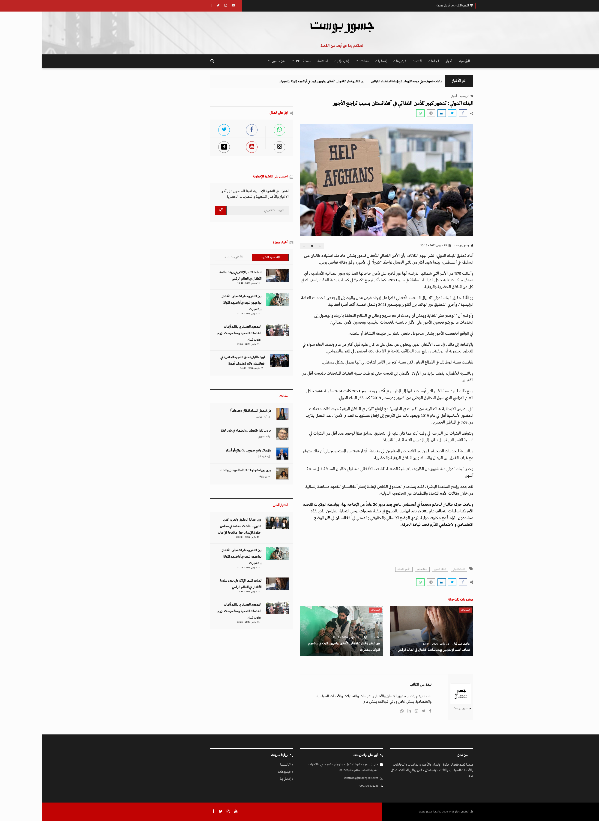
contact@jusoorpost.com (319, 778)
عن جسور (234, 61)
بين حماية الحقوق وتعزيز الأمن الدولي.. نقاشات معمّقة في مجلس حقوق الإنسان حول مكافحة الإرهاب (197, 526)
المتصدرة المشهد (228, 257)
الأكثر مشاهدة (191, 257)
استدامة (280, 61)
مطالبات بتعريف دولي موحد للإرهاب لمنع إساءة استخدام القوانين (355, 82)
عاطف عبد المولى (419, 644)
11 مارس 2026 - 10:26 (206, 344)
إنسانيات (338, 61)
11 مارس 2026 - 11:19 (304, 637)
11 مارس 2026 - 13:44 (394, 644)
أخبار (407, 61)
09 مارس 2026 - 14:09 (209, 368)
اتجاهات (391, 61)
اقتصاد (375, 61)
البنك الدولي (416, 569)
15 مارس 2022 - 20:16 (393, 245)
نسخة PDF (258, 61)
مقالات (319, 61)
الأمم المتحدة (361, 569)
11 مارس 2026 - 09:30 (205, 537)
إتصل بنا (243, 779)
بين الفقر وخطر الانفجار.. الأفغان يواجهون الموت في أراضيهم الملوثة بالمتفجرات (269, 82)
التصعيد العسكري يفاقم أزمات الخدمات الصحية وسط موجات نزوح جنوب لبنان (197, 333)
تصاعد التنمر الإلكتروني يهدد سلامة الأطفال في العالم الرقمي (391, 650)
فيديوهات (357, 61)
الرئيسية (422, 61)
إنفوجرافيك (299, 61)
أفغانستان (380, 569)
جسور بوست (421, 245)
